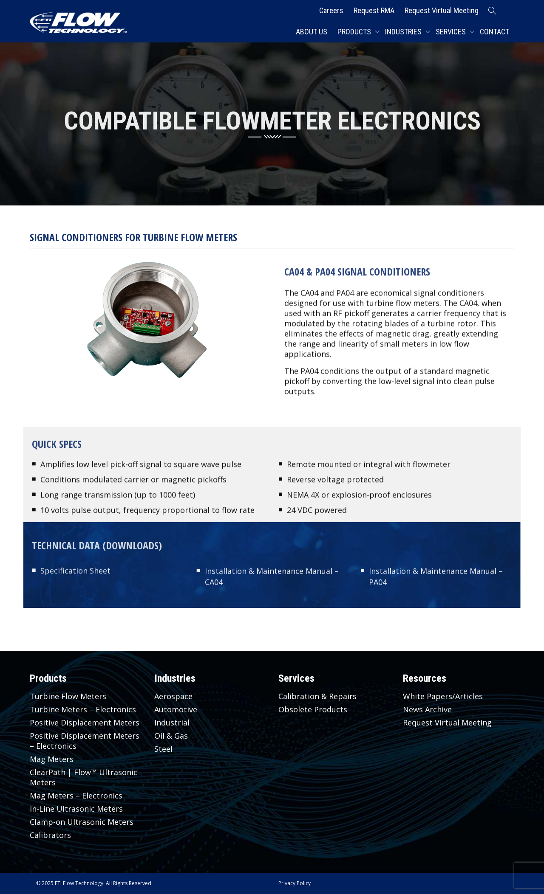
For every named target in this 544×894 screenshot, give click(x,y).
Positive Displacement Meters (84, 722)
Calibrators (50, 835)
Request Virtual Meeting (442, 10)
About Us (311, 31)
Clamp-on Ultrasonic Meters (81, 822)
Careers (331, 10)
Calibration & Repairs (317, 696)
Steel (163, 749)
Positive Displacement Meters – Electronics (84, 741)
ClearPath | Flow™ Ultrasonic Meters (83, 777)
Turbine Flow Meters (68, 696)
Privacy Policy (294, 883)
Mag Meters (52, 759)
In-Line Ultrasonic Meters (76, 809)
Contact (494, 31)
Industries (404, 31)
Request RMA (374, 10)
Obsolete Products (312, 709)
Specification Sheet (75, 572)
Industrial (172, 722)
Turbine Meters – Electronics (83, 709)
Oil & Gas (171, 736)
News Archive (427, 709)
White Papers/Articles (443, 696)
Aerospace (173, 696)
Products (355, 31)
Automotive (175, 709)
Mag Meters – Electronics (76, 795)
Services (452, 31)
